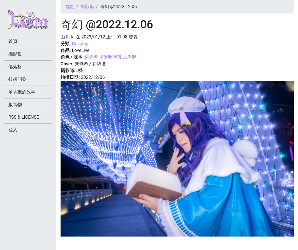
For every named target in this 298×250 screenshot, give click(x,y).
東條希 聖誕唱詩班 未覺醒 (110, 57)
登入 (12, 129)
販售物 (15, 104)
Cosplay (80, 43)
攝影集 (87, 6)
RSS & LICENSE (23, 117)
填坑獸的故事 (21, 92)
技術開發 (17, 79)
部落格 (15, 66)
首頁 (69, 6)
